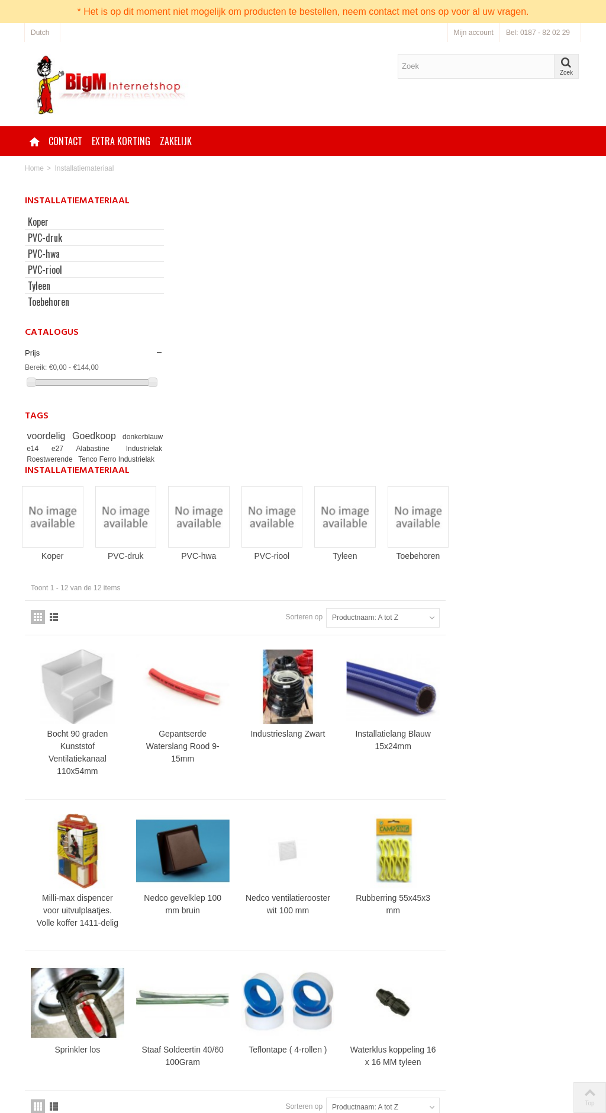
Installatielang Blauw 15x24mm (530, 464)
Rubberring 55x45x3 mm (529, 626)
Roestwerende (101, 459)
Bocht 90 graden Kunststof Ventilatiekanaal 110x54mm (219, 476)
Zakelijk (176, 141)
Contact (65, 141)
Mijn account (474, 32)
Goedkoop (127, 436)
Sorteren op (439, 342)
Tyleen (39, 286)
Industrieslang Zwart (426, 457)
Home (34, 168)
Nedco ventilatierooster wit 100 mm (426, 632)
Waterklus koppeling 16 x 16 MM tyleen (529, 776)
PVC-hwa (44, 254)
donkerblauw (48, 448)
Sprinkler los (220, 770)
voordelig (64, 436)
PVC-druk (45, 238)
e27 (100, 448)
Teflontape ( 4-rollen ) (426, 770)
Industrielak (48, 459)
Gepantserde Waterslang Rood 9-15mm (323, 470)
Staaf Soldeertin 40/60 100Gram (323, 776)
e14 (81, 448)
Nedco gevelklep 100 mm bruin (323, 626)
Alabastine (128, 448)
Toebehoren (48, 302)
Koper (38, 222)
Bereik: (36, 367)
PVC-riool (45, 270)
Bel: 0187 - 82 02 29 (538, 32)
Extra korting (121, 141)
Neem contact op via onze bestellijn (372, 1035)
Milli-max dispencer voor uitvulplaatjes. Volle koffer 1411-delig (220, 632)
